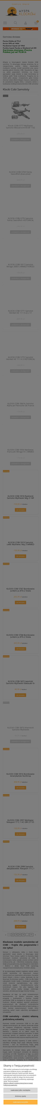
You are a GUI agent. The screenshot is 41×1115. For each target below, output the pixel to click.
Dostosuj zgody (20, 1096)
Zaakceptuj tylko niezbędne (20, 1090)
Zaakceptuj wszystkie (20, 1102)
